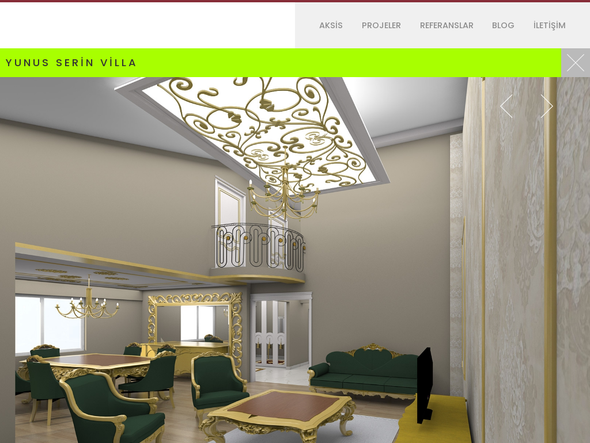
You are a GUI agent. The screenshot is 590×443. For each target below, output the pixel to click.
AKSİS (331, 25)
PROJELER (381, 25)
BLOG (503, 25)
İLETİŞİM (550, 25)
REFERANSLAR (447, 25)
